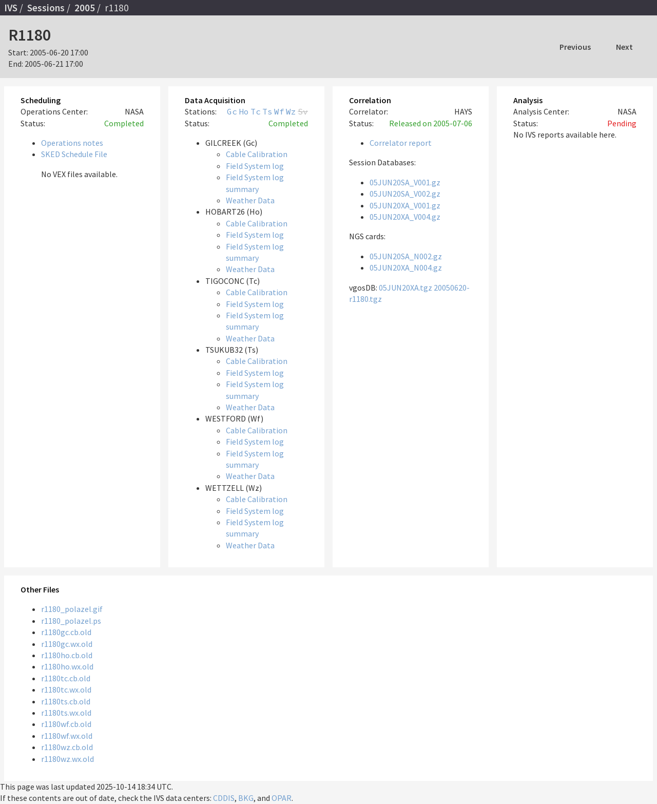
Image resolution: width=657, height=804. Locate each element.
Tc (255, 111)
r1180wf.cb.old (66, 724)
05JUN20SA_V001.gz (405, 182)
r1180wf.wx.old (66, 736)
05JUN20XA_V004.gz (405, 217)
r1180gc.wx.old (66, 644)
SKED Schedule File (74, 154)
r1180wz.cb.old (67, 747)
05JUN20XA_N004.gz (406, 267)
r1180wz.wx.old (67, 759)
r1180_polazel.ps (71, 621)
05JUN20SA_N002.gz (406, 256)
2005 (84, 8)
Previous (575, 47)
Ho (244, 111)
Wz (291, 111)
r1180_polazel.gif (72, 609)
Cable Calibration (256, 154)
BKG (246, 798)
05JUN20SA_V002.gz (405, 193)
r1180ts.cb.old (65, 701)
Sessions (46, 8)
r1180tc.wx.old (66, 689)
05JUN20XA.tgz (405, 287)
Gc (232, 111)
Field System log (255, 166)
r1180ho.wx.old (67, 666)
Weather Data (250, 200)
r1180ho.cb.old (66, 655)
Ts (267, 111)
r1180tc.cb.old (65, 678)
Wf (279, 111)
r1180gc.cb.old (66, 632)
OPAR (282, 798)
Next (624, 47)
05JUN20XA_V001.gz (405, 205)
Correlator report (401, 143)
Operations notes (72, 143)
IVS (10, 8)
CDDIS (224, 798)
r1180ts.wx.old (66, 712)
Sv (303, 111)
